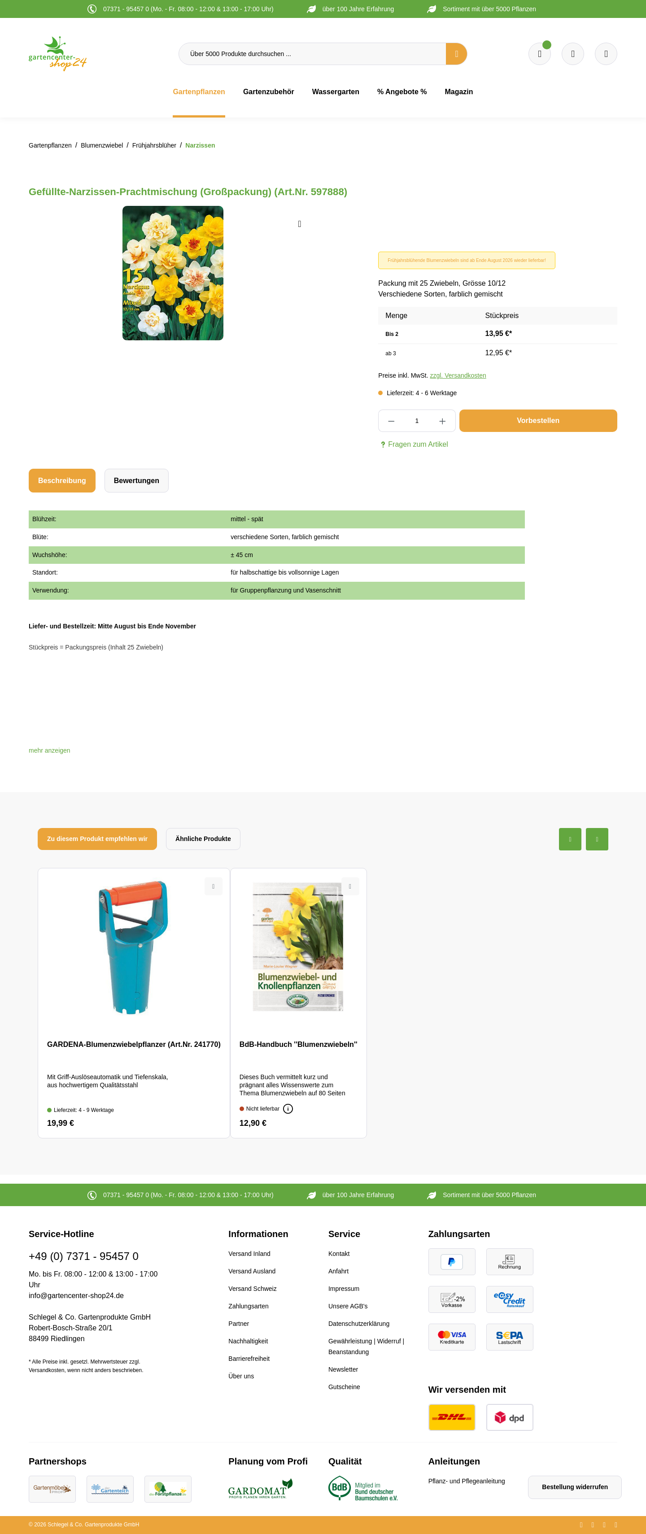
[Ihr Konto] (606, 54)
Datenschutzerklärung (358, 1323)
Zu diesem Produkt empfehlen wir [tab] (97, 838)
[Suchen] (456, 54)
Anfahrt (338, 1271)
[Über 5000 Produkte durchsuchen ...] (312, 54)
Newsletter (343, 1369)
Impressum (343, 1288)
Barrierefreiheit (249, 1358)
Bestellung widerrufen (575, 1486)
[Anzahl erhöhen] (442, 421)
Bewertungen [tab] (136, 480)
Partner (238, 1323)
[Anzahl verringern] (391, 421)
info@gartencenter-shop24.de (76, 1295)
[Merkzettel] (539, 54)
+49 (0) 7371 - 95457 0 (84, 1256)
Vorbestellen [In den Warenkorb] (538, 420)
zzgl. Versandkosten (458, 375)
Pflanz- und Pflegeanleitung (466, 1481)
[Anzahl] (417, 421)
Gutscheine (344, 1386)
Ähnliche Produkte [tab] (203, 838)
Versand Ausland (251, 1271)
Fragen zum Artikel (413, 444)
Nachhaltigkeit (248, 1341)
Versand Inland (249, 1253)
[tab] (62, 480)
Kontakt (338, 1253)
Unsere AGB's (348, 1306)
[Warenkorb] (573, 54)
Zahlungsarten (248, 1306)
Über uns (241, 1376)
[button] (49, 750)
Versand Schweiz (252, 1288)
